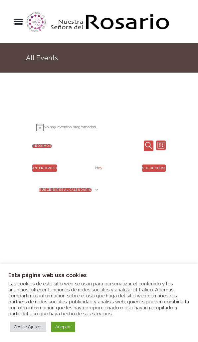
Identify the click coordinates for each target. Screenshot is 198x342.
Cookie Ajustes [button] (28, 326)
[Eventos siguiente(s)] (154, 168)
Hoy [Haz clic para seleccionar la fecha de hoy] (98, 168)
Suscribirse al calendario (65, 189)
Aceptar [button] (63, 326)
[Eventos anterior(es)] (44, 168)
